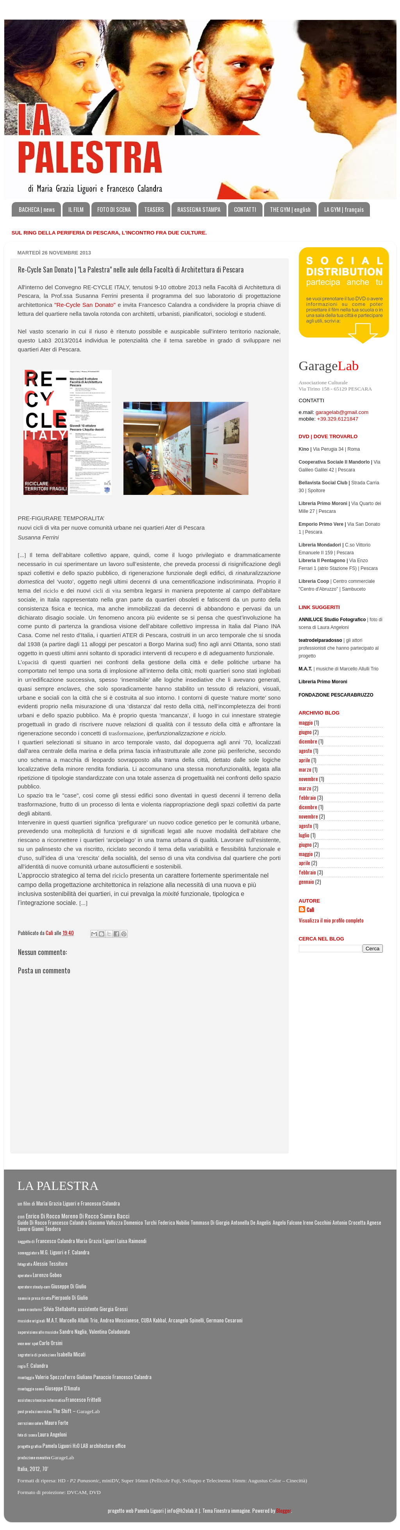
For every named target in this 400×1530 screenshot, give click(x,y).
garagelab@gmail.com (342, 412)
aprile (304, 760)
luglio (304, 835)
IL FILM (76, 209)
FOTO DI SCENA (113, 209)
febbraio (307, 797)
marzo (305, 769)
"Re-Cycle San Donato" (85, 305)
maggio (306, 722)
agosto (305, 750)
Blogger (283, 1510)
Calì (310, 910)
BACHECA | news (37, 209)
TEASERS (154, 209)
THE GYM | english (290, 209)
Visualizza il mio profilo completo (331, 920)
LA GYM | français (344, 209)
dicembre (308, 741)
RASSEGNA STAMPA (198, 209)
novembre (308, 779)
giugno (305, 732)
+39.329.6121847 (337, 419)
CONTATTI (245, 209)
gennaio (306, 881)
